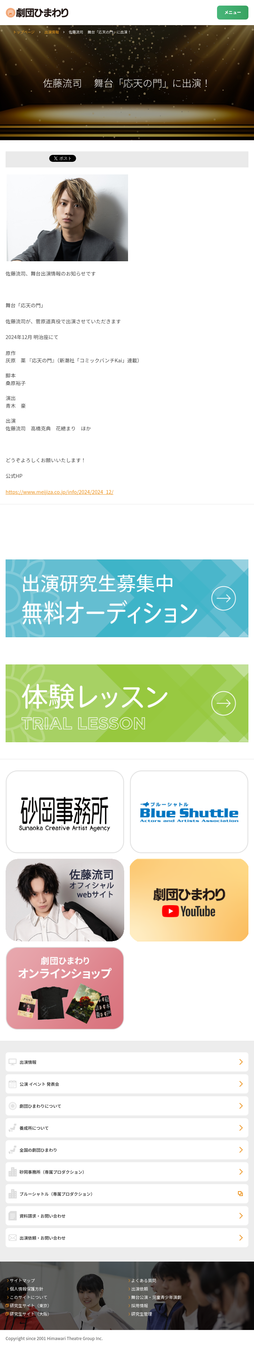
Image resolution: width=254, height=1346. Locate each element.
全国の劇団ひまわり (38, 1150)
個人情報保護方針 (26, 1289)
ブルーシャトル (57, 1194)
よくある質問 (143, 1280)
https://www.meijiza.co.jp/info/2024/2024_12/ (59, 491)
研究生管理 (141, 1314)
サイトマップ (22, 1280)
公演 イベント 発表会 (39, 1084)
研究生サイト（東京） (31, 1305)
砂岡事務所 (53, 1172)
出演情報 (51, 32)
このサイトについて (28, 1297)
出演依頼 (139, 1289)
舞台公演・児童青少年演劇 (156, 1297)
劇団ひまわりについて (40, 1106)
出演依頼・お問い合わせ (43, 1238)
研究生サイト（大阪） (31, 1314)
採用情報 (139, 1305)
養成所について (34, 1128)
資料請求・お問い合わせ (43, 1216)
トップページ (24, 32)
